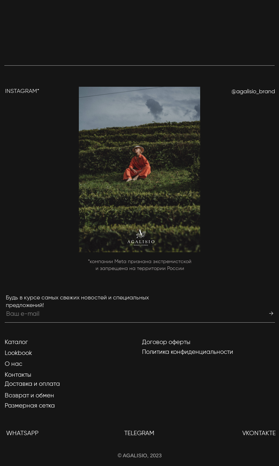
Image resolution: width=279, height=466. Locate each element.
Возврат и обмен (29, 396)
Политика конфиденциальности (187, 352)
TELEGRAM (139, 433)
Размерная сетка (30, 406)
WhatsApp (22, 433)
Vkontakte (259, 433)
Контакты (18, 375)
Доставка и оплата (32, 384)
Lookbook (18, 353)
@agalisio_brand (253, 92)
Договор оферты (166, 342)
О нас (13, 364)
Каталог (16, 342)
